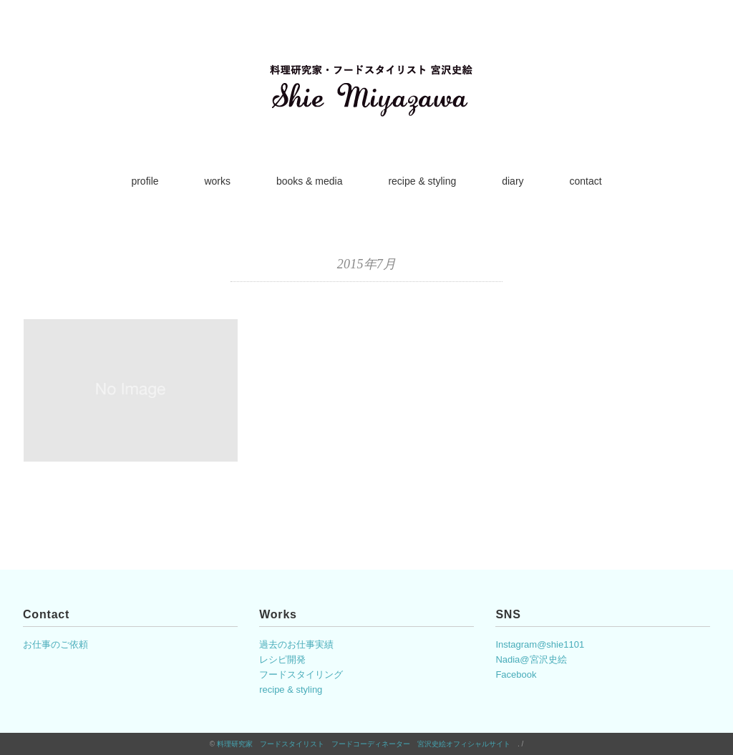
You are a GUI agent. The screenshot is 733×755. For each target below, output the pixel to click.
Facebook (515, 674)
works (217, 181)
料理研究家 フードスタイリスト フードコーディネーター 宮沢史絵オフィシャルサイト (367, 744)
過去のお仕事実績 (296, 644)
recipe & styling (422, 181)
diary (512, 181)
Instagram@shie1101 (539, 644)
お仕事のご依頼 (55, 644)
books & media (309, 181)
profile (144, 181)
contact (585, 181)
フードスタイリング (301, 674)
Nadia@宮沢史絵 (530, 659)
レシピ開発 (282, 659)
